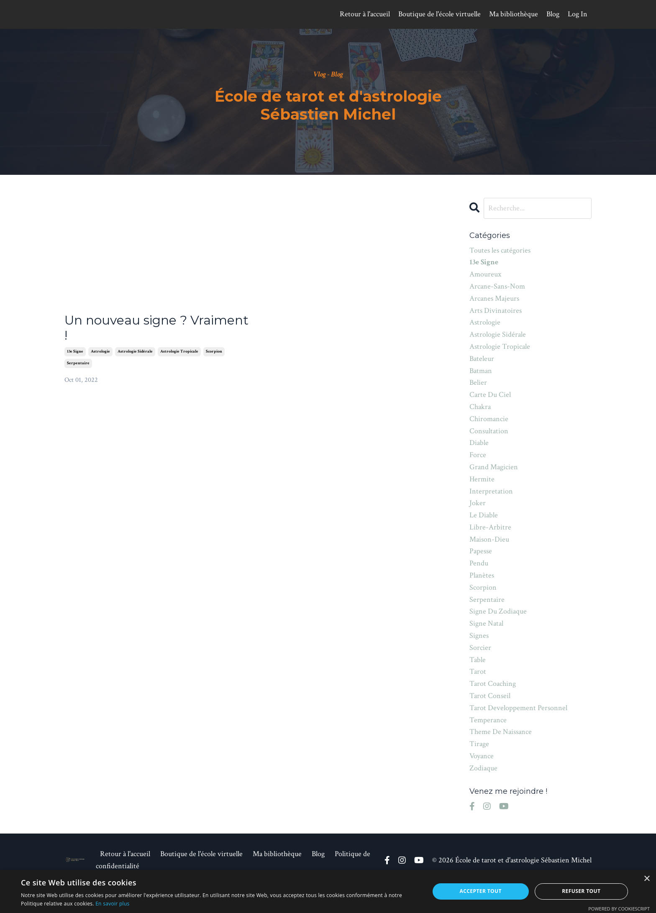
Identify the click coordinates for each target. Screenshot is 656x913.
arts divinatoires (495, 310)
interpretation (491, 491)
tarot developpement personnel (518, 708)
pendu (478, 563)
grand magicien (493, 467)
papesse (480, 551)
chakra (480, 407)
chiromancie (488, 419)
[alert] (328, 891)
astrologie (100, 351)
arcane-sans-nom (497, 286)
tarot (477, 671)
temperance (488, 720)
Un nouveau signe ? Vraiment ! (156, 328)
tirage (479, 744)
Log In (577, 14)
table (477, 660)
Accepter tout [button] (481, 891)
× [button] (646, 879)
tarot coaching (492, 683)
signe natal (486, 623)
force (477, 455)
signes (479, 635)
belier (478, 382)
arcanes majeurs (494, 298)
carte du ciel (490, 394)
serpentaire (78, 363)
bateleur (481, 358)
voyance (481, 756)
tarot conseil (489, 696)
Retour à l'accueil (365, 14)
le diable (483, 515)
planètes (481, 575)
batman (480, 371)
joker (477, 503)
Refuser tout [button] (581, 891)
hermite (482, 479)
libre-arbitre (490, 527)
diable (479, 443)
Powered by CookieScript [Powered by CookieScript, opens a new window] (619, 908)
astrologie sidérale (135, 351)
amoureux (485, 274)
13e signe (75, 351)
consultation (488, 431)
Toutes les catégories (499, 250)
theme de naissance (500, 732)
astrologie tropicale (179, 351)
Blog (552, 14)
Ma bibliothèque (513, 14)
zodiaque (483, 768)
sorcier (480, 647)
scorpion (214, 351)
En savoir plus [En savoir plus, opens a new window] (112, 903)
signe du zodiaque (498, 611)
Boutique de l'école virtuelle (439, 14)
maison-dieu (489, 539)
